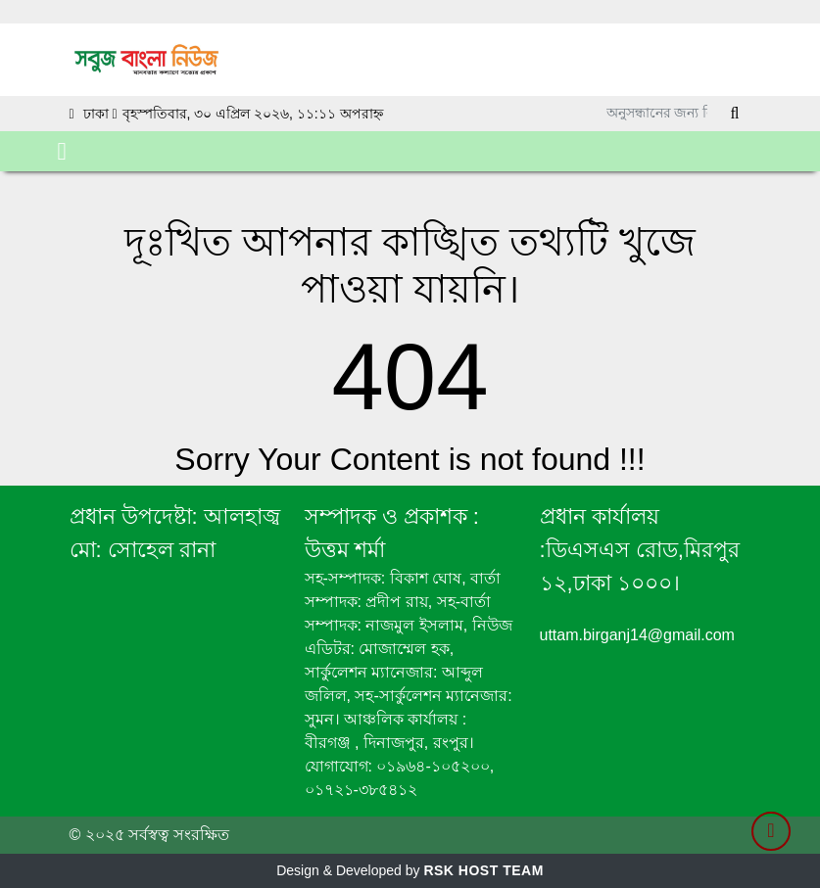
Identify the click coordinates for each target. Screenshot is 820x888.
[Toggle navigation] (62, 151)
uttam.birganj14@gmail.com (637, 635)
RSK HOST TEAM (483, 870)
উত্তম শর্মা (345, 549)
